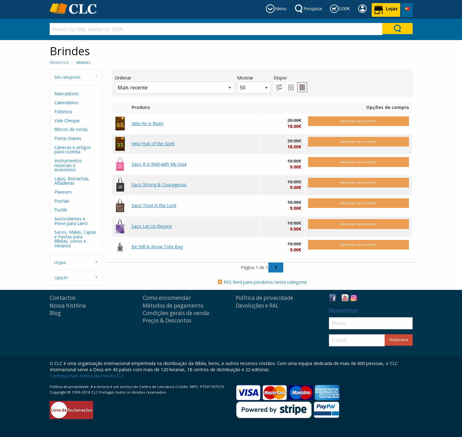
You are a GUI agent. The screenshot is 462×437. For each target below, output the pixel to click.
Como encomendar (167, 297)
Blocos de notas (71, 129)
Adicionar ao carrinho (358, 121)
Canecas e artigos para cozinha (72, 149)
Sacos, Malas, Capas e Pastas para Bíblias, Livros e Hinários (75, 238)
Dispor (280, 78)
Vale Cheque (67, 121)
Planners (63, 192)
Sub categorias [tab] (67, 77)
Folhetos (63, 112)
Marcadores (66, 94)
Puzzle (60, 210)
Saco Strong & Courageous (159, 184)
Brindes (83, 62)
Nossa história (68, 305)
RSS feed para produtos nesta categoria (265, 282)
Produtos (59, 62)
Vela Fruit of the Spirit (153, 143)
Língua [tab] (60, 262)
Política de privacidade (264, 297)
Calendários (66, 103)
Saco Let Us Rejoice (152, 226)
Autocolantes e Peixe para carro (71, 221)
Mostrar (254, 84)
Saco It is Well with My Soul (159, 164)
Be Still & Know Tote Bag (157, 247)
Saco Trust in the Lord (154, 205)
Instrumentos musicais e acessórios (68, 165)
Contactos (63, 297)
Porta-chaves (67, 138)
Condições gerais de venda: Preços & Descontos (176, 316)
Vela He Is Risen (148, 123)
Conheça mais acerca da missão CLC (87, 376)
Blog (55, 313)
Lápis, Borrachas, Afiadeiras (72, 181)
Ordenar (174, 84)
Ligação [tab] (61, 277)
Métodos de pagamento (173, 305)
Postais (62, 201)
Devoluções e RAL (257, 305)
